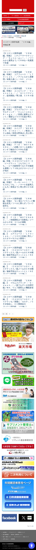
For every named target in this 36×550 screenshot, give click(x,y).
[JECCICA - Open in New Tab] (18, 404)
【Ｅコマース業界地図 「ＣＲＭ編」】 (15, 65)
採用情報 (13, 539)
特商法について (21, 532)
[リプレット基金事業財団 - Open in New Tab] (18, 438)
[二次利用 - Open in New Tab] (18, 474)
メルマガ (11, 7)
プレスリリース (17, 536)
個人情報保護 (6, 534)
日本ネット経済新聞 (8, 23)
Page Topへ (30, 526)
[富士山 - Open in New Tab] (18, 468)
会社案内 (5, 532)
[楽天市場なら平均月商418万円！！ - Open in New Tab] (18, 336)
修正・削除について (7, 536)
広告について (26, 536)
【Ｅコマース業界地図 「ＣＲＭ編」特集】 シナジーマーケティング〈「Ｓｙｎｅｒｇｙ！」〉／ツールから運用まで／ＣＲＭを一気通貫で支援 (18, 58)
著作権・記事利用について (16, 534)
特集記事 (23, 36)
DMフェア (21, 23)
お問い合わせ (6, 539)
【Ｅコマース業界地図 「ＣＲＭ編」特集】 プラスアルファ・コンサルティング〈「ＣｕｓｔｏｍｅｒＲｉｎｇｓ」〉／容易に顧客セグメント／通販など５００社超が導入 (18, 112)
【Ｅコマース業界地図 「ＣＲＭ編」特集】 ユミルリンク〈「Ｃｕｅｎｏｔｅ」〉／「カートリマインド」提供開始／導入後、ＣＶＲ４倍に (18, 93)
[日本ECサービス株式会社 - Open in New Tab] (18, 380)
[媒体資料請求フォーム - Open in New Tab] (18, 319)
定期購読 (19, 7)
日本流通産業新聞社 (18, 2)
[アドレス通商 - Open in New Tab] (18, 392)
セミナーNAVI (6, 19)
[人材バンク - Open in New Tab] (18, 449)
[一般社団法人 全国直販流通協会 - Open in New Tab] (18, 416)
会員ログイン (27, 7)
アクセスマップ (12, 532)
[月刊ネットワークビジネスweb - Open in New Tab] (18, 463)
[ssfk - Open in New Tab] (18, 428)
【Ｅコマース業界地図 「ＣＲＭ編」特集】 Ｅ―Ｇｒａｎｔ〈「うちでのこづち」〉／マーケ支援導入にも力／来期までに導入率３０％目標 (18, 184)
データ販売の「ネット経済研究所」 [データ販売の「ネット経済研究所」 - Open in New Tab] (22, 15)
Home (5, 15)
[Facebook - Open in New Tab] (9, 517)
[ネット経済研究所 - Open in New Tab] (18, 458)
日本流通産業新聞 (24, 19)
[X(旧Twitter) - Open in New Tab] (26, 517)
